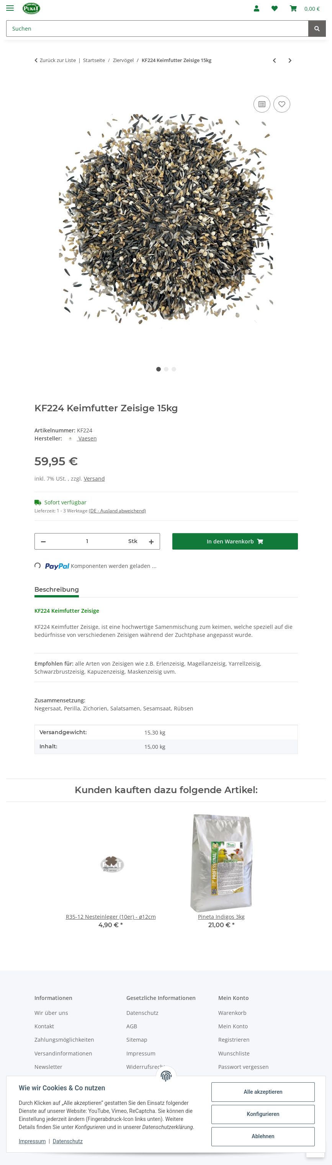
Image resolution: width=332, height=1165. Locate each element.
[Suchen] (157, 28)
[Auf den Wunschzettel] (281, 104)
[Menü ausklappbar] (10, 5)
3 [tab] (174, 369)
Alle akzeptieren (263, 1092)
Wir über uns (51, 1012)
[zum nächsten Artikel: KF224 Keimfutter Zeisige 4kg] (290, 60)
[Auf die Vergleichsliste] (261, 104)
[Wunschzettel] (274, 8)
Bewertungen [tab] (113, 589)
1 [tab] (158, 369)
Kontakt (44, 1026)
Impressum (32, 1141)
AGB (131, 1026)
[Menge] (87, 541)
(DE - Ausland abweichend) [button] (117, 510)
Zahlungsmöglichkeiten (64, 1039)
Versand (94, 478)
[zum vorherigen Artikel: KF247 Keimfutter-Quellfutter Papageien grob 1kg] (274, 60)
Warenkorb (232, 1012)
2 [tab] (166, 369)
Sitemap (136, 1039)
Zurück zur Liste (58, 60)
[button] (256, 8)
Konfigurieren (263, 1114)
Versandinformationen (63, 1053)
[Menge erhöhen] (151, 541)
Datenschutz (68, 1141)
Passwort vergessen (243, 1066)
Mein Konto (233, 1026)
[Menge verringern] (43, 541)
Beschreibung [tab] (56, 589)
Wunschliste (234, 1053)
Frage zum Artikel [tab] (175, 589)
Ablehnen (263, 1136)
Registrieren (234, 1039)
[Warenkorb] (305, 8)
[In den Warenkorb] (40, 85)
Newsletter (48, 1066)
